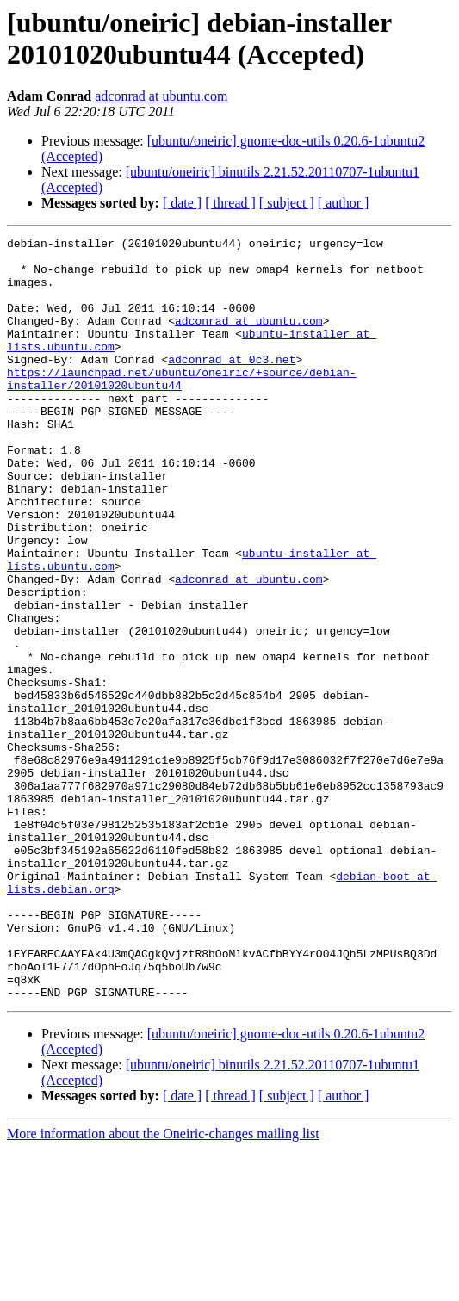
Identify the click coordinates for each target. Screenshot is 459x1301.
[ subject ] (286, 202)
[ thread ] (230, 202)
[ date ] (182, 202)
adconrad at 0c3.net (231, 385)
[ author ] (343, 202)
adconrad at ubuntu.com (161, 96)
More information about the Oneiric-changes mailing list (163, 1286)
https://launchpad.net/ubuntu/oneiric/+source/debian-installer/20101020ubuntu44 (182, 408)
